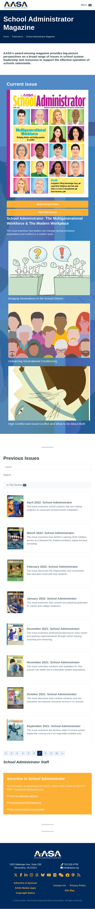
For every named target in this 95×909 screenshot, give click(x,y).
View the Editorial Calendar (23, 796)
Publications (18, 36)
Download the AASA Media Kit (25, 802)
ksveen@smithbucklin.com (29, 789)
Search (7, 475)
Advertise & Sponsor (25, 883)
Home (6, 36)
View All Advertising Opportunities (27, 809)
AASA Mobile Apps (25, 888)
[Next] (62, 753)
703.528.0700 (71, 864)
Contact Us (59, 885)
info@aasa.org (71, 867)
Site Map (69, 890)
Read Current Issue (47, 204)
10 (57, 753)
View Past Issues (47, 212)
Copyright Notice (25, 893)
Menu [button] (86, 5)
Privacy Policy (78, 885)
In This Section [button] (16, 485)
